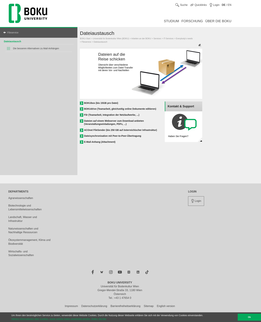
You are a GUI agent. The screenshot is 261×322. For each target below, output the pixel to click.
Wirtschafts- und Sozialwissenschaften (21, 253)
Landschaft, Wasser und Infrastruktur (22, 219)
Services (157, 38)
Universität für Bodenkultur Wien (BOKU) (111, 38)
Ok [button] (249, 317)
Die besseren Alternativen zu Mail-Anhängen (36, 48)
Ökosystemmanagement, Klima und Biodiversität (29, 242)
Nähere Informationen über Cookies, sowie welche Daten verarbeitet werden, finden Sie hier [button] (58, 318)
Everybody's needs (184, 38)
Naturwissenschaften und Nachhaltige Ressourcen (23, 230)
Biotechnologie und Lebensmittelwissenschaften (25, 207)
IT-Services (168, 38)
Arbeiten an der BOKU (141, 38)
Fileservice (12, 32)
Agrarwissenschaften (20, 198)
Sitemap (149, 306)
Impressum (71, 306)
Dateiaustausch (12, 41)
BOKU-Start (85, 38)
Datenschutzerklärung (94, 306)
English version (166, 306)
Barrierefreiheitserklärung (125, 306)
